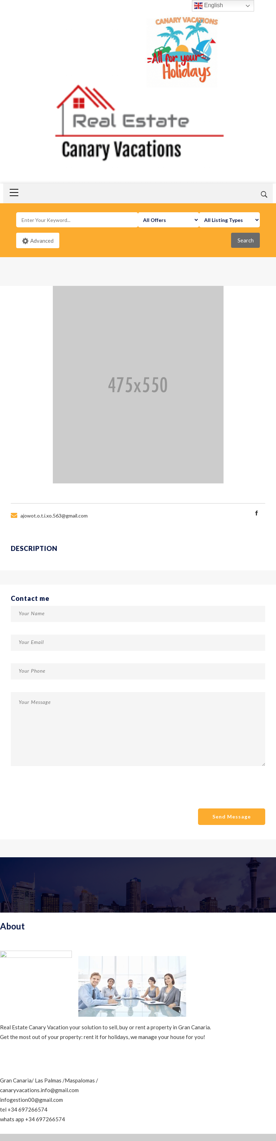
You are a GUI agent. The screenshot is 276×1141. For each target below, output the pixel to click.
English (208, 5)
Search (246, 240)
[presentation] (65, 795)
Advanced (38, 241)
